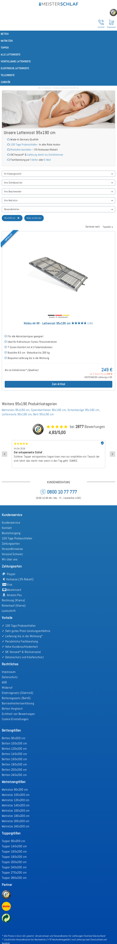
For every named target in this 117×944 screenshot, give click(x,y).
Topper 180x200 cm (14, 857)
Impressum (9, 672)
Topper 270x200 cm (14, 872)
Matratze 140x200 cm (16, 805)
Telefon (34, 159)
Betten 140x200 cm (14, 754)
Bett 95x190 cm (43, 414)
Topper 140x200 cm (14, 846)
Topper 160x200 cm (14, 851)
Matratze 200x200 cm (15, 821)
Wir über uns (10, 559)
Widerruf (7, 688)
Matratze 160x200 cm (16, 811)
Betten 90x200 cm (13, 738)
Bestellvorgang (11, 533)
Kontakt (7, 528)
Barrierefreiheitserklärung (18, 703)
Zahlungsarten (11, 544)
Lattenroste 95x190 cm (17, 414)
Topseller (108, 226)
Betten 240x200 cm (14, 775)
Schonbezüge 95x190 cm (83, 410)
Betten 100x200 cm (14, 743)
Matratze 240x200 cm (15, 826)
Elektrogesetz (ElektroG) (17, 693)
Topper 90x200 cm (13, 841)
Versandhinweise (12, 549)
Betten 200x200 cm (14, 770)
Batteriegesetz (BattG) (16, 698)
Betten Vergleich (12, 709)
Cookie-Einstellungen (15, 719)
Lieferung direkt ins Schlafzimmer (45, 154)
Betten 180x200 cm (14, 764)
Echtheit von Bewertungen (18, 714)
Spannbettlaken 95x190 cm (48, 410)
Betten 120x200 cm (14, 749)
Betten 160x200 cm (14, 759)
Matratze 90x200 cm (15, 789)
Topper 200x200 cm (14, 862)
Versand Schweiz (12, 554)
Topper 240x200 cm (14, 867)
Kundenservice (11, 523)
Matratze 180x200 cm (16, 816)
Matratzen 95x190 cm (16, 410)
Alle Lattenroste (44, 88)
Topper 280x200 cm (14, 878)
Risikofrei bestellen (21, 149)
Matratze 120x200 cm (15, 800)
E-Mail (47, 159)
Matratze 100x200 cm (16, 795)
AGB (4, 682)
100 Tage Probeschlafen (24, 144)
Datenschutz (10, 677)
